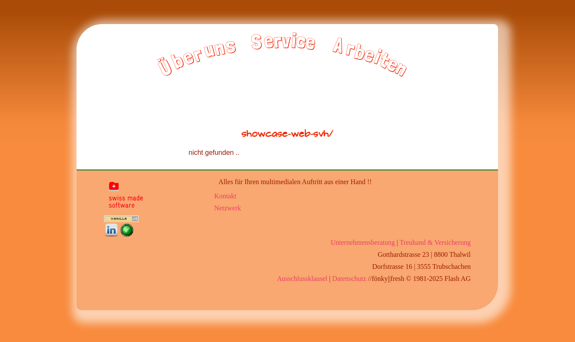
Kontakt (225, 196)
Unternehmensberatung (363, 242)
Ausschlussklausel (302, 278)
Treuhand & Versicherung (435, 242)
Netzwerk (227, 208)
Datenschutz (349, 278)
